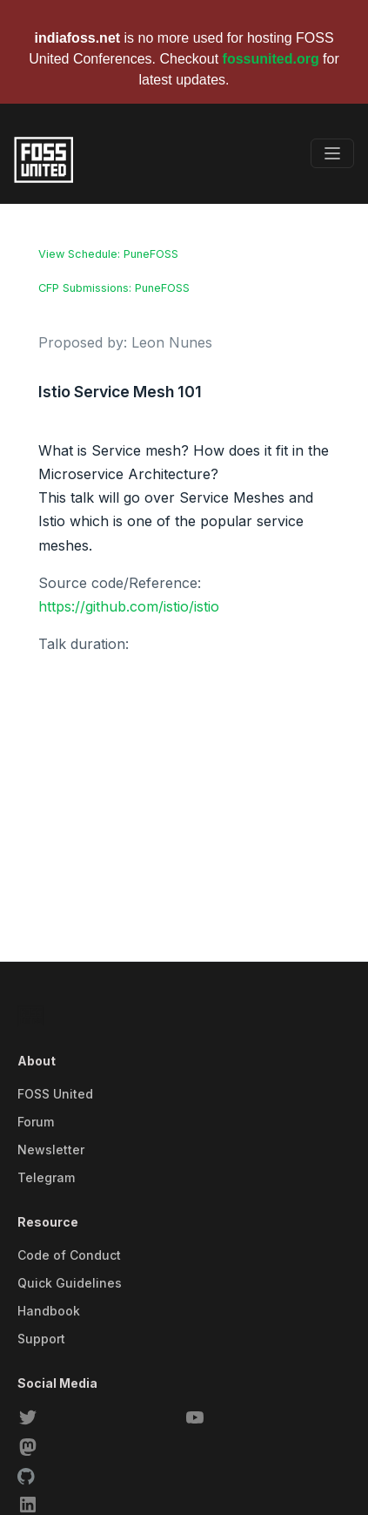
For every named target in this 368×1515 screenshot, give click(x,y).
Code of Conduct (69, 1255)
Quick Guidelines (69, 1282)
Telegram (46, 1177)
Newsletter (50, 1149)
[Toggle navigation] (332, 153)
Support (41, 1338)
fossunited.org (271, 58)
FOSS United (55, 1093)
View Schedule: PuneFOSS (108, 253)
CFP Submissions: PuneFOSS (114, 287)
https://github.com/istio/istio (128, 606)
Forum (35, 1121)
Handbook (48, 1310)
